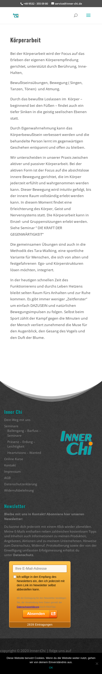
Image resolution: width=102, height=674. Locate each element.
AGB (7, 478)
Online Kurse (13, 459)
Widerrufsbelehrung (19, 490)
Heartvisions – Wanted (24, 453)
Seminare (11, 426)
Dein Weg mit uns (17, 420)
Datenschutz (23, 555)
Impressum (12, 471)
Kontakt (10, 465)
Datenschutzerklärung (20, 484)
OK (51, 667)
